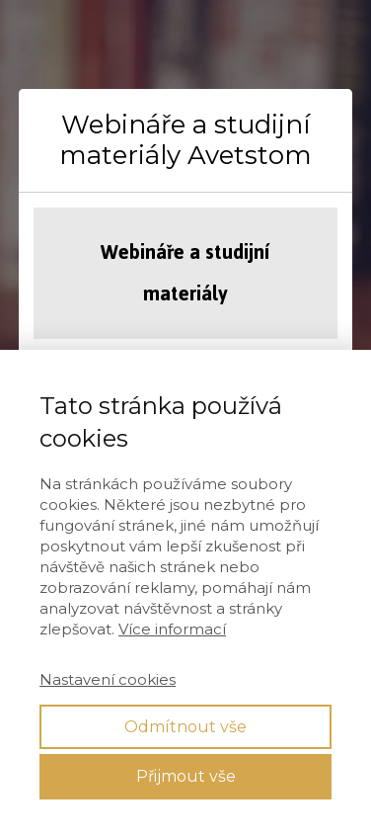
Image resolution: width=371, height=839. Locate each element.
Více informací (172, 629)
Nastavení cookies (107, 679)
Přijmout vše (186, 776)
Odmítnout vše (185, 726)
